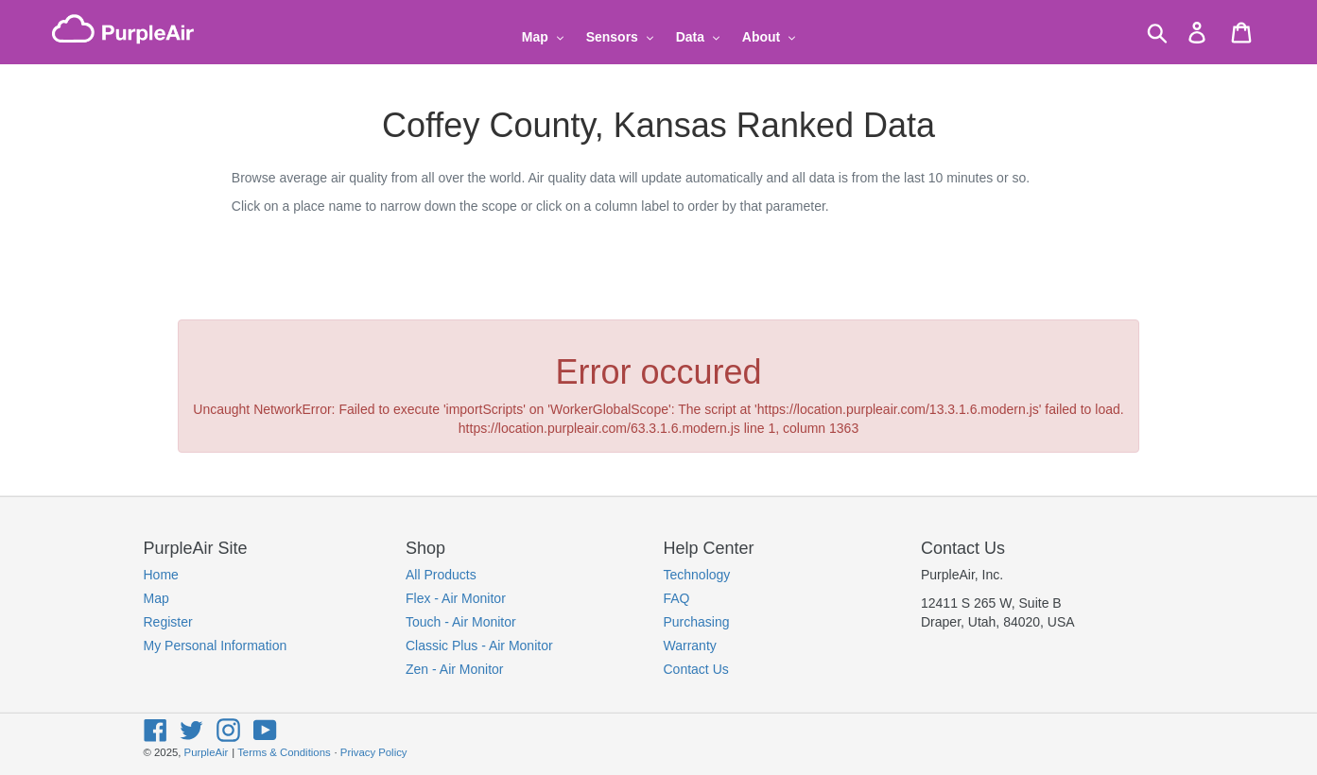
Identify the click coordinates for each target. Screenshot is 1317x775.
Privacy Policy (373, 752)
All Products (441, 574)
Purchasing (697, 621)
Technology (697, 574)
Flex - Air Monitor (456, 598)
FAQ (677, 598)
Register (168, 621)
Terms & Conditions (283, 752)
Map (156, 598)
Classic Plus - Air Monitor (479, 645)
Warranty (690, 645)
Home (161, 574)
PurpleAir (206, 752)
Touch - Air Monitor (461, 621)
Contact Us (696, 669)
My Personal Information (215, 645)
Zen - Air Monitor (454, 669)
